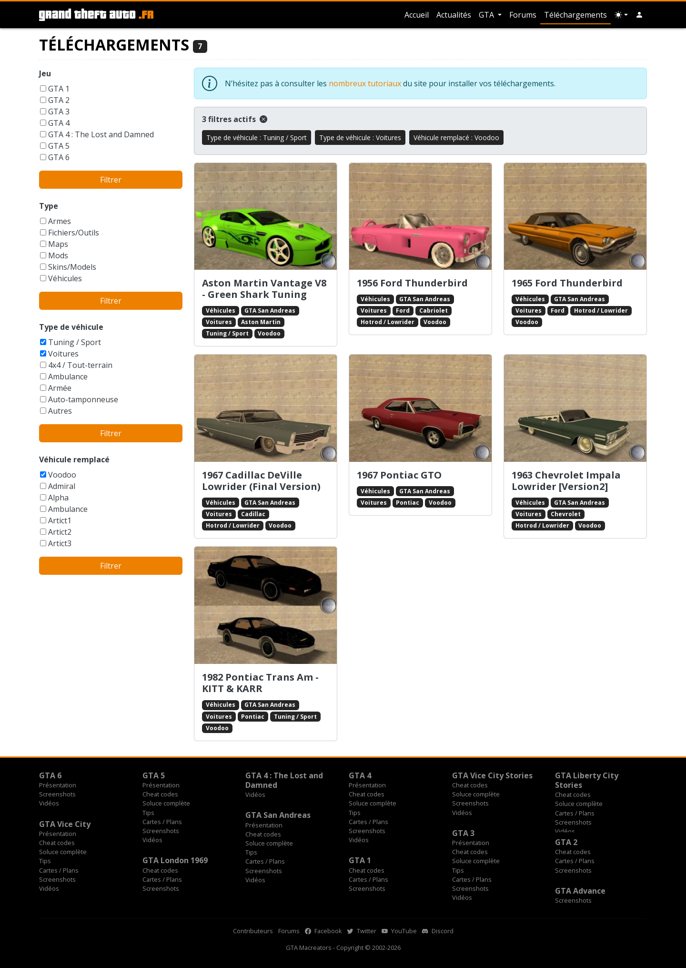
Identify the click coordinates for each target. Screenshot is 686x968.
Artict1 (59, 520)
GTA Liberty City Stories (586, 780)
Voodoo (62, 474)
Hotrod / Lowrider (387, 322)
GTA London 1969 (175, 860)
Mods (58, 255)
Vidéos (49, 803)
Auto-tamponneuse (83, 399)
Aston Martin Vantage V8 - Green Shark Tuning (264, 288)
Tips (148, 812)
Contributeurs (253, 931)
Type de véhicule (71, 327)
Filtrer (110, 179)
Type (48, 206)
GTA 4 (59, 123)
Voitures (63, 353)
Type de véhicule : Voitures (360, 137)
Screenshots (57, 794)
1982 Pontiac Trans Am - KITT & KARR (260, 683)
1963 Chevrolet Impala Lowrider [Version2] (566, 481)
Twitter (361, 931)
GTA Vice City (65, 824)
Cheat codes (160, 794)
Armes (59, 221)
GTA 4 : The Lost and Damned (101, 134)
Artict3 (59, 543)
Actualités (453, 15)
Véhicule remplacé (74, 459)
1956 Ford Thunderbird (412, 282)
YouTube (399, 931)
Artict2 (59, 532)
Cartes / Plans (162, 821)
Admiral (61, 486)
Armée (59, 388)
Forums (522, 15)
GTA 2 (59, 100)
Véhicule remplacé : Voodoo (456, 137)
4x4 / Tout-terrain (80, 365)
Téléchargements (575, 15)
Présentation (57, 785)
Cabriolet (433, 310)
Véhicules (65, 278)
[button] (639, 14)
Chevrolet (566, 514)
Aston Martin (261, 322)
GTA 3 (59, 111)
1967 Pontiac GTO (399, 475)
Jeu (45, 73)
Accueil (416, 15)
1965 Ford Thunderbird (567, 282)
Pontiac (407, 503)
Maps (58, 244)
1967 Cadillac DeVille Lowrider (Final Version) (261, 481)
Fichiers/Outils (73, 232)
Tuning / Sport (74, 342)
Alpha (58, 497)
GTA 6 (59, 157)
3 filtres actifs (234, 119)
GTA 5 (59, 146)
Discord (438, 931)
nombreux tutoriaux (365, 83)
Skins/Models (72, 267)
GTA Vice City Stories (492, 775)
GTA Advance (580, 891)
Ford (403, 310)
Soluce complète (166, 803)
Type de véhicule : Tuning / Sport (256, 137)
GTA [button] (487, 15)
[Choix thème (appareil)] (621, 14)
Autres (60, 411)
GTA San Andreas (269, 310)
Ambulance (68, 376)
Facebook (323, 931)
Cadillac (253, 514)
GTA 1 (59, 88)
